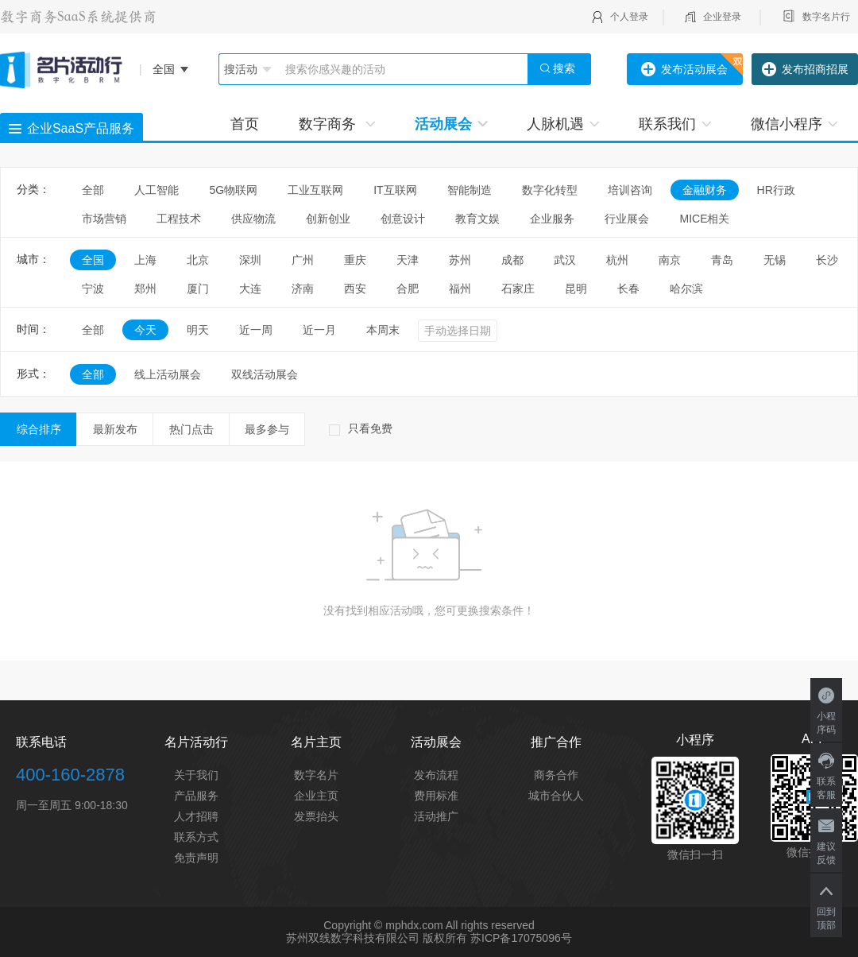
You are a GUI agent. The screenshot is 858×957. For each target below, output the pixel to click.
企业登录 (722, 16)
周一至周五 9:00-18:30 (72, 805)
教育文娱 (477, 218)
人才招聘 (196, 816)
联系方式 (196, 837)
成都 (512, 260)
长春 (628, 288)
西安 (355, 288)
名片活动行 (196, 742)
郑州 (145, 288)
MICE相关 (704, 218)
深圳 (250, 260)
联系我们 (675, 124)
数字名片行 (826, 16)
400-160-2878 (70, 775)
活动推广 (436, 816)
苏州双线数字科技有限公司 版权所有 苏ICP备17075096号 (428, 938)
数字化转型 (550, 190)
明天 (198, 330)
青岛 (722, 260)
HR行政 (781, 190)
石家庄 (518, 288)
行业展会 (627, 218)
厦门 (198, 288)
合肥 (407, 288)
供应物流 (253, 218)
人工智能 (156, 190)
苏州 (460, 260)
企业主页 (316, 795)
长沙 (827, 260)
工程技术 (179, 218)
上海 (145, 260)
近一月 (319, 330)
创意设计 (403, 218)
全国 (93, 260)
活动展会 (451, 124)
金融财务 (704, 190)
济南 (303, 288)
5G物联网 (233, 190)
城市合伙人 (556, 795)
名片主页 (316, 742)
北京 (198, 260)
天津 (407, 260)
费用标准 (436, 795)
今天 (145, 330)
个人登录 (629, 16)
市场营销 (104, 218)
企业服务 (552, 218)
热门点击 (191, 429)
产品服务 (196, 795)
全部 (93, 190)
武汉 (565, 260)
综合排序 (39, 429)
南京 (670, 260)
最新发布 (115, 429)
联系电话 (41, 742)
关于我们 (196, 775)
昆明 (576, 288)
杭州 (617, 260)
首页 (244, 124)
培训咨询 (630, 190)
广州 (303, 260)
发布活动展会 (684, 70)
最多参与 (267, 429)
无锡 (774, 260)
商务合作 (556, 775)
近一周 (255, 330)
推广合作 (556, 742)
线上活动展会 (167, 374)
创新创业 (328, 218)
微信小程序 (794, 124)
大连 (250, 288)
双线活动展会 (264, 374)
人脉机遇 (563, 124)
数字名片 (316, 775)
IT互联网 (394, 190)
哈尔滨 (686, 288)
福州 (460, 288)
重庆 (355, 260)
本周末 (383, 330)
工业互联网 (315, 190)
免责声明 (196, 857)
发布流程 (436, 775)
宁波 (93, 288)
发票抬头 (316, 816)
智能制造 (469, 190)
